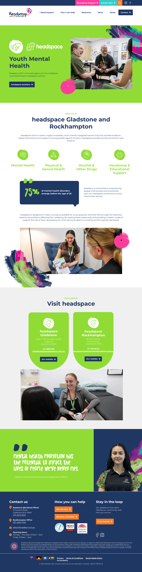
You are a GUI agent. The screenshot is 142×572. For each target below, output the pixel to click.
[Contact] (125, 12)
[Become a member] (67, 517)
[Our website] (48, 359)
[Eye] (126, 3)
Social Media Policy (94, 558)
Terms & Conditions (74, 558)
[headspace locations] (22, 84)
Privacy (60, 558)
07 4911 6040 (93, 349)
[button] (87, 3)
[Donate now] (63, 509)
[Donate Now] (108, 3)
